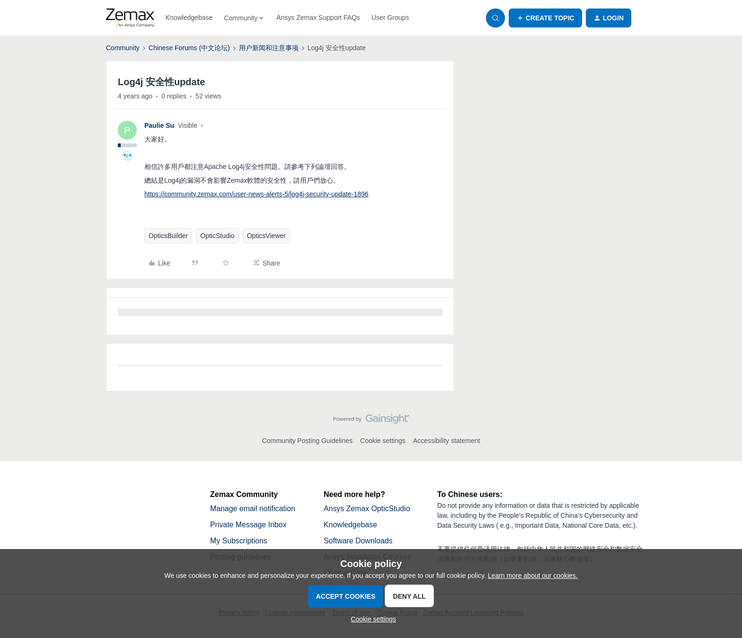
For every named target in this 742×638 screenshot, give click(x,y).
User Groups (390, 17)
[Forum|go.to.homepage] (130, 18)
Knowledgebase (189, 17)
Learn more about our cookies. (533, 575)
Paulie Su (159, 125)
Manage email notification (253, 509)
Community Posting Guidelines (307, 440)
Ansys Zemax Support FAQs (318, 17)
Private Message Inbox (248, 525)
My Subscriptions (239, 541)
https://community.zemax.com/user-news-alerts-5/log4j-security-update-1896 (256, 194)
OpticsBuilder (168, 235)
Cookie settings (383, 440)
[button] (545, 18)
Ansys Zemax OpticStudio (367, 509)
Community (123, 48)
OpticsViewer (266, 235)
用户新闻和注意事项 (269, 48)
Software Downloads (358, 541)
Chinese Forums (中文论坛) (189, 48)
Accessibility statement (446, 440)
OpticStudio (217, 235)
